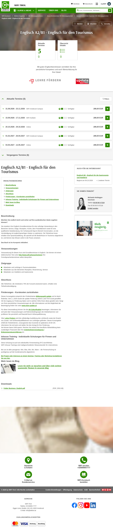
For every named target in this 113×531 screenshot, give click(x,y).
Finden (109, 10)
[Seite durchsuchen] (94, 10)
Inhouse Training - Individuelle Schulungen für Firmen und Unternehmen (32, 199)
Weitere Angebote (19, 16)
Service (42, 10)
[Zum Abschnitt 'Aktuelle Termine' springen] (45, 50)
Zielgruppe (10, 191)
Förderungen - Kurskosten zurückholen (20, 196)
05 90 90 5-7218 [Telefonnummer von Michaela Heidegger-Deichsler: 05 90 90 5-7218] (99, 203)
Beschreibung (11, 185)
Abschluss (9, 194)
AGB (86, 490)
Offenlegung (67, 490)
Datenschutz (78, 490)
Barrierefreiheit (94, 490)
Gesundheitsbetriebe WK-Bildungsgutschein (60, 16)
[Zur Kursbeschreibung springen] (67, 50)
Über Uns (53, 10)
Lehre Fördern (10, 318)
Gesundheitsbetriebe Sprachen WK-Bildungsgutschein (92, 16)
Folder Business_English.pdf (14, 388)
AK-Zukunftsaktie (34, 309)
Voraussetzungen (12, 188)
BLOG (64, 10)
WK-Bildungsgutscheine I (35, 16)
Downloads (10, 205)
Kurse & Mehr (23, 10)
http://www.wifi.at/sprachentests (30, 255)
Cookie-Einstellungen (53, 490)
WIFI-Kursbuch (6, 16)
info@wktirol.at (31, 510)
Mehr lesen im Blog (13, 202)
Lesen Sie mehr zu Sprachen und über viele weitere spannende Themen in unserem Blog (39, 366)
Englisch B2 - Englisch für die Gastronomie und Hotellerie (93, 176)
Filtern (106, 99)
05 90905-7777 (31, 506)
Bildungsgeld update (43, 296)
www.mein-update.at (29, 305)
